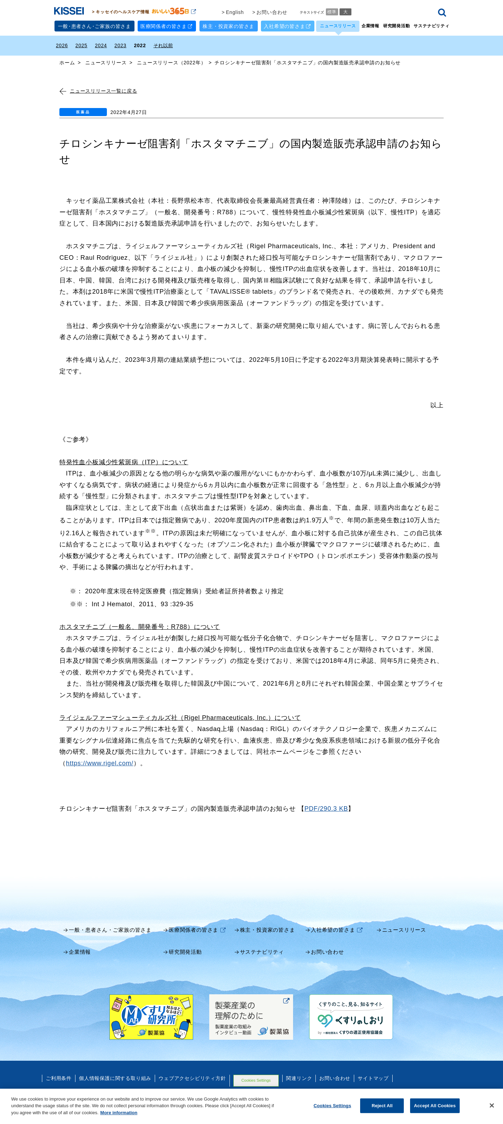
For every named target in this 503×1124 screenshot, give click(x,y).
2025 (81, 44)
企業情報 (370, 24)
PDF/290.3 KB (326, 807)
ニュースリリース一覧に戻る (98, 90)
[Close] (492, 1111)
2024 (101, 44)
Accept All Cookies (435, 1112)
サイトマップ (373, 1077)
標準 (331, 10)
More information (118, 1119)
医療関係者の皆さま (166, 25)
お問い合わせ (271, 11)
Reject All (382, 1112)
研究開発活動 (396, 24)
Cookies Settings (256, 1079)
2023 (120, 44)
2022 (140, 44)
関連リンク (299, 1077)
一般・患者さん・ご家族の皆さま (110, 929)
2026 (62, 44)
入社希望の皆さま (287, 25)
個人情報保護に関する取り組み (115, 1077)
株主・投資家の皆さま (228, 25)
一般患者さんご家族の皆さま (94, 25)
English (235, 11)
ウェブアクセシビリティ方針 (192, 1077)
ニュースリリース (338, 24)
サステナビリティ (431, 24)
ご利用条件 (59, 1077)
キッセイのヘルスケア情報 (146, 10)
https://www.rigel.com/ (99, 762)
